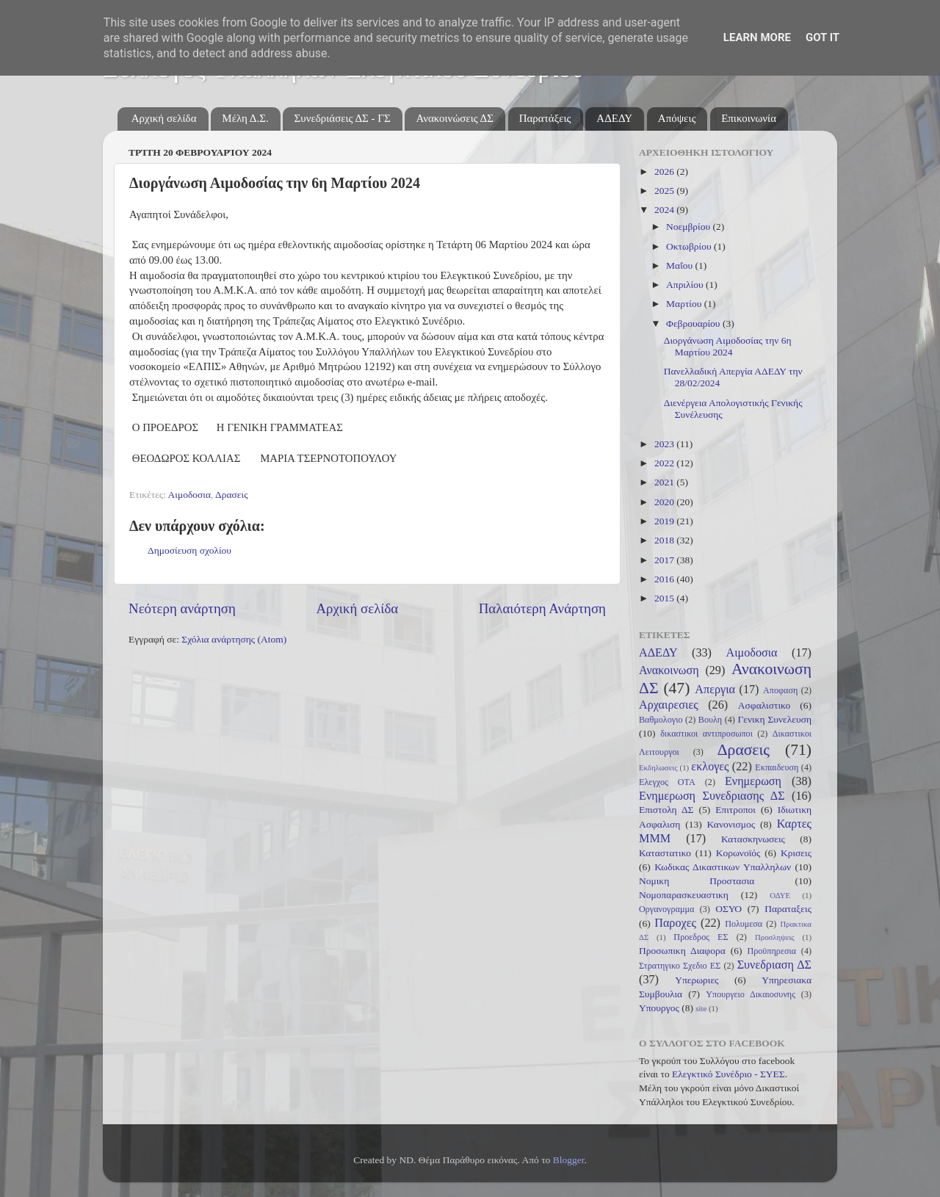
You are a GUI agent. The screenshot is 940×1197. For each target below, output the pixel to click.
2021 (665, 482)
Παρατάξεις (545, 118)
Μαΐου (680, 265)
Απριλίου (686, 284)
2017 (665, 559)
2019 (665, 521)
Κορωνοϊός (738, 852)
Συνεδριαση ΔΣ (774, 965)
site (700, 1008)
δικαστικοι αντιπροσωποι (706, 733)
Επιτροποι (735, 809)
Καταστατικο (665, 852)
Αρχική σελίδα (164, 118)
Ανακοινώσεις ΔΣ (454, 118)
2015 (665, 598)
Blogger (569, 1159)
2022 (665, 463)
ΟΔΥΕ (780, 895)
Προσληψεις (775, 937)
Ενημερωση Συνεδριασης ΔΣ (712, 796)
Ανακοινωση (669, 670)
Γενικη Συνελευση (774, 719)
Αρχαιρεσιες (668, 705)
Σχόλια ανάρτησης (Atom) (233, 639)
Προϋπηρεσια (771, 951)
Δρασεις (231, 494)
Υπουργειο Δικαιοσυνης (750, 994)
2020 (665, 501)
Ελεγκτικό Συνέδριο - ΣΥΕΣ (728, 1074)
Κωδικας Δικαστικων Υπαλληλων (722, 866)
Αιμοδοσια (189, 494)
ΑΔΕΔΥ (614, 118)
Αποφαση (780, 690)
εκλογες (709, 766)
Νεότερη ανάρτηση (182, 608)
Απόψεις (677, 118)
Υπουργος (659, 1007)
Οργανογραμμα (666, 909)
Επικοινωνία (748, 118)
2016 (665, 579)
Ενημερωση (753, 781)
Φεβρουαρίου (694, 323)
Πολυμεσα (743, 924)
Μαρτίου (685, 303)
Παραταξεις (787, 908)
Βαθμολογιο (661, 720)
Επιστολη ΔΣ (666, 809)
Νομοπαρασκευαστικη (683, 894)
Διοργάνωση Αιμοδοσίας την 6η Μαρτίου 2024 (728, 346)
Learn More (757, 37)
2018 (665, 540)
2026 (665, 171)
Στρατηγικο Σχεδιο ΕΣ (679, 966)
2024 (665, 209)
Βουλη (710, 720)
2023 (665, 443)
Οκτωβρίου (690, 246)
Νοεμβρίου (689, 226)
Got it (822, 37)
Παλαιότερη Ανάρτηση (542, 608)
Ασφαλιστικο (764, 705)
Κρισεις (796, 852)
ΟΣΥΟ (728, 908)
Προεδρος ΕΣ (700, 937)
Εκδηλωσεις (658, 767)
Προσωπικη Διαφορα (682, 950)
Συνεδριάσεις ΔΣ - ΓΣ (342, 118)
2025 (665, 190)
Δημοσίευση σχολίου (189, 550)
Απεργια (715, 689)
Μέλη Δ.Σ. (245, 118)
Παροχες (675, 923)
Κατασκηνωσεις (753, 839)
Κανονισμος (731, 824)
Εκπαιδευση (776, 767)
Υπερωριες (696, 980)
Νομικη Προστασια (696, 880)
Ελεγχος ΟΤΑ (667, 782)
